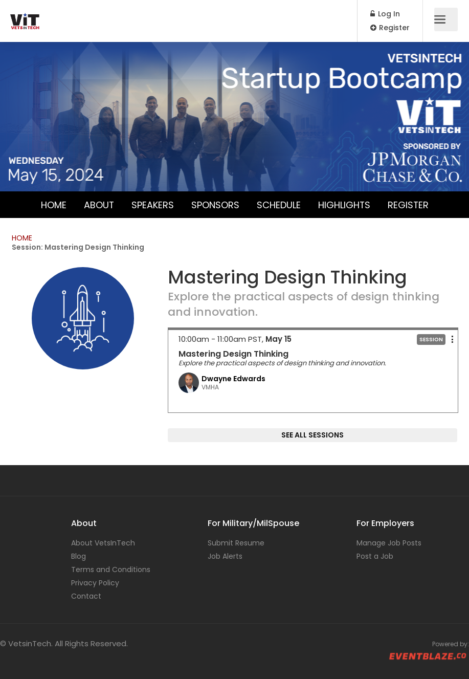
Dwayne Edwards (233, 379)
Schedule (278, 204)
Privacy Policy (95, 583)
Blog (78, 556)
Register (390, 28)
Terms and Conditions (110, 569)
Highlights (344, 204)
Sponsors (215, 204)
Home (52, 204)
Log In (385, 14)
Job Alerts (225, 556)
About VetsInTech (103, 543)
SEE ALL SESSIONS (312, 435)
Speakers (152, 204)
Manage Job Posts (388, 543)
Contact (86, 596)
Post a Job (374, 556)
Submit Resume (236, 543)
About (98, 204)
